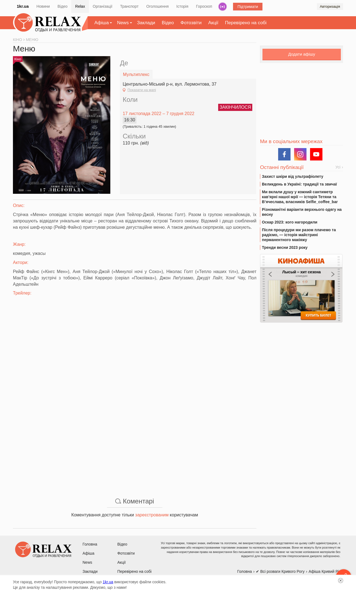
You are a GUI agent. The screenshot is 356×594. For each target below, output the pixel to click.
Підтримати (247, 6)
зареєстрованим (151, 515)
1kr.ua (23, 6)
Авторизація (330, 6)
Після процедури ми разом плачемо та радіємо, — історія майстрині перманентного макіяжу (299, 235)
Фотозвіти (191, 22)
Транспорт (129, 6)
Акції (213, 22)
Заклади (146, 22)
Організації (102, 6)
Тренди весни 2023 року (285, 247)
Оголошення (157, 6)
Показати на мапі (141, 90)
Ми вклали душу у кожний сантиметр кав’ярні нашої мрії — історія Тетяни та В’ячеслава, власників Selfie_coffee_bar (300, 197)
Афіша (101, 22)
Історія (182, 6)
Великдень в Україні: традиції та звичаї (299, 184)
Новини (43, 6)
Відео (62, 6)
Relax (80, 6)
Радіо (222, 6)
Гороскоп (204, 6)
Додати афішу (301, 54)
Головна (90, 544)
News (123, 22)
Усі (337, 167)
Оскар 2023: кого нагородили (289, 222)
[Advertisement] (134, 450)
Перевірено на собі (246, 22)
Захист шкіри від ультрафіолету (292, 176)
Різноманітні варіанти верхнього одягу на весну (302, 212)
